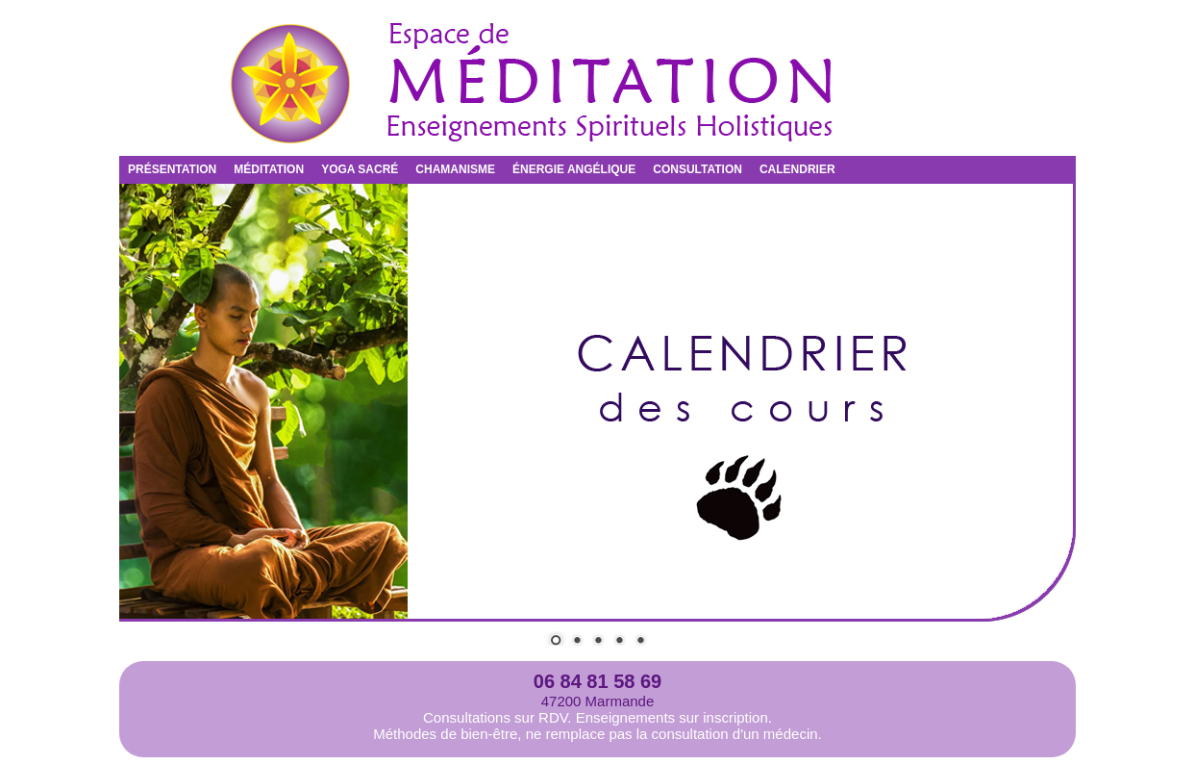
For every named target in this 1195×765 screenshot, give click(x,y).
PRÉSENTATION (172, 169)
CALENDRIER (797, 169)
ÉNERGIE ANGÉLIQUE (573, 169)
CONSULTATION (697, 169)
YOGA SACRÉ (359, 169)
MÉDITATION (269, 169)
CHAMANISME (455, 169)
